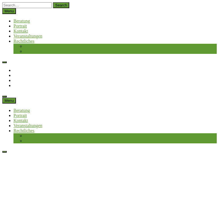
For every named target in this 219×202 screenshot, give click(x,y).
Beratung (21, 21)
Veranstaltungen (27, 36)
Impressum (35, 46)
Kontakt (20, 31)
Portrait (20, 26)
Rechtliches (23, 41)
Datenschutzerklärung (44, 51)
